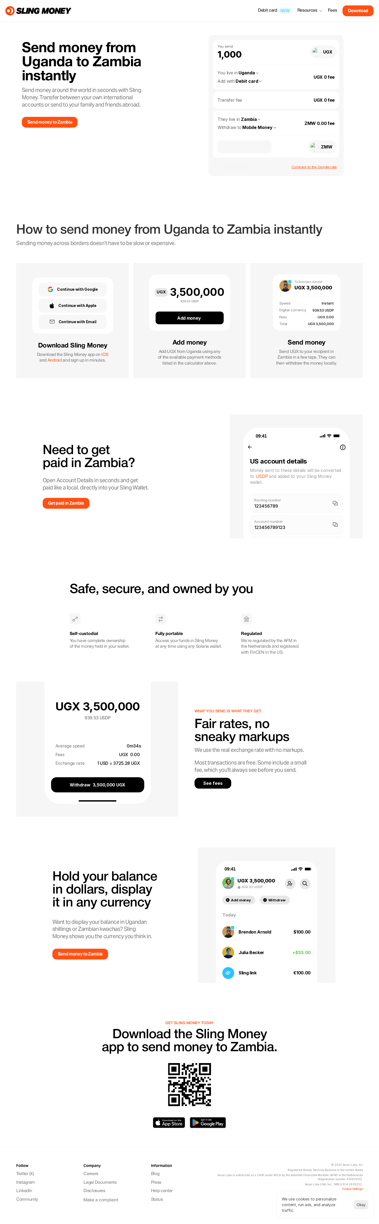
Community (27, 1200)
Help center (162, 1191)
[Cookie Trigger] (352, 1188)
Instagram (26, 1183)
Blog (155, 1174)
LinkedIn (24, 1191)
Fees (332, 10)
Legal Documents (99, 1183)
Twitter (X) (25, 1174)
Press (156, 1183)
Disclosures (94, 1191)
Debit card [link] (267, 10)
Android (55, 360)
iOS (104, 355)
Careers (90, 1174)
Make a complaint (100, 1200)
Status (157, 1200)
